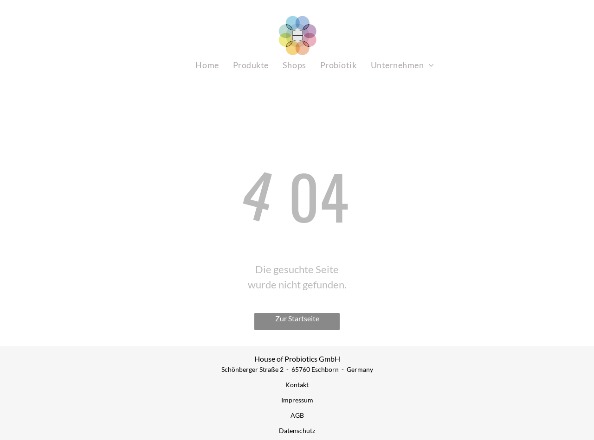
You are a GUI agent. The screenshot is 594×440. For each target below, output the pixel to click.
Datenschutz (297, 430)
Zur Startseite (297, 318)
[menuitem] (207, 65)
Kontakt (297, 385)
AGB (297, 415)
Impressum (297, 400)
